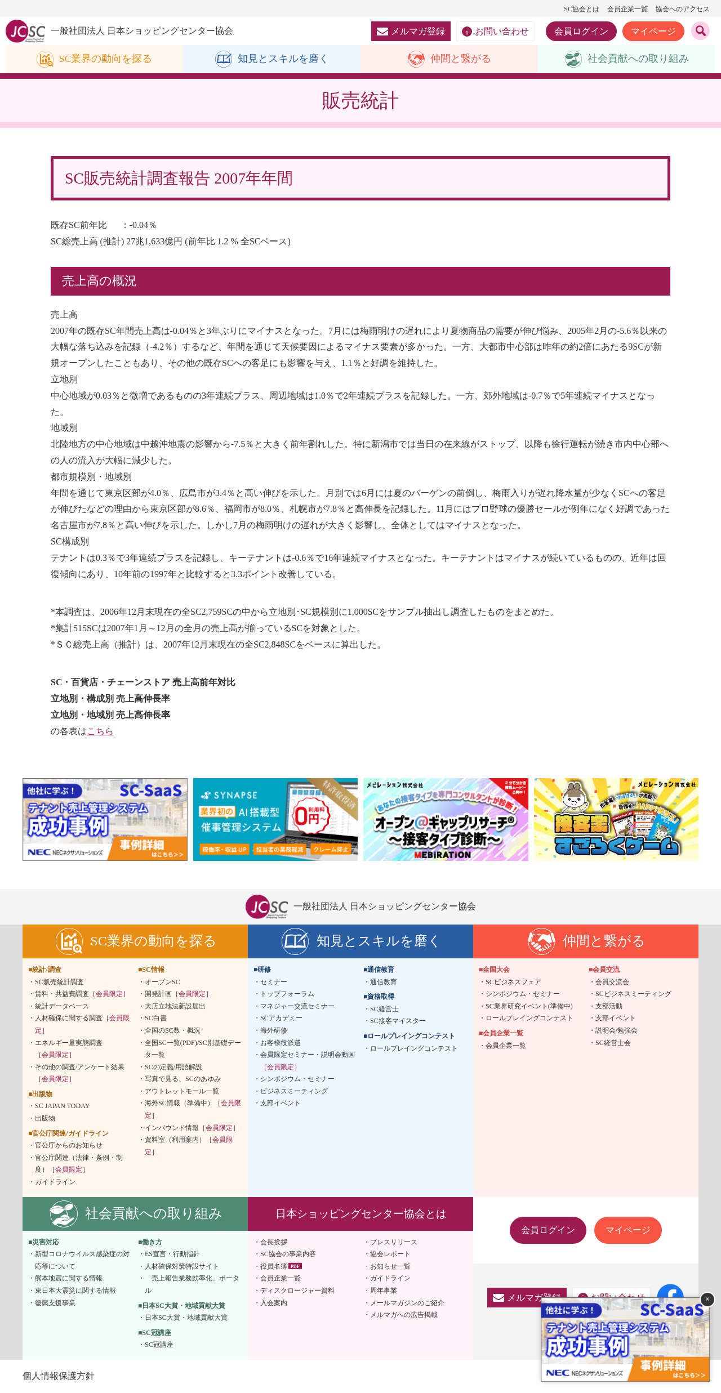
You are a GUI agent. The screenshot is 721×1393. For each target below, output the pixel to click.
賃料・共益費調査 (82, 994)
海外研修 (273, 1030)
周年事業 (383, 1290)
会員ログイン (581, 31)
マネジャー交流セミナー (297, 1006)
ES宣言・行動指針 (172, 1254)
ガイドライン (55, 1182)
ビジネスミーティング (294, 1091)
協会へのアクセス (683, 9)
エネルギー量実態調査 (69, 1049)
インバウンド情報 (192, 1128)
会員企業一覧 (627, 9)
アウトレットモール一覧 (182, 1091)
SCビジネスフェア (513, 982)
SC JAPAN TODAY (62, 1106)
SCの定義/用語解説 (173, 1067)
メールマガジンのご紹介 (407, 1303)
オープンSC (162, 982)
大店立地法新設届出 (175, 1006)
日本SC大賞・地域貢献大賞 (186, 1318)
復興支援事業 (55, 1303)
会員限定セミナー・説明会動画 (307, 1061)
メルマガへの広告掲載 (404, 1315)
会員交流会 (612, 982)
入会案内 (273, 1303)
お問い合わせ (495, 31)
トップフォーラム (287, 994)
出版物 (45, 1118)
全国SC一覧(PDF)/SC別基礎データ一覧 (193, 1049)
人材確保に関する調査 (82, 1025)
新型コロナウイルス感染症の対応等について (82, 1261)
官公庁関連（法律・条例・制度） (79, 1164)
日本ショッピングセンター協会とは (361, 1214)
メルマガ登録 (411, 31)
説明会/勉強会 (616, 1030)
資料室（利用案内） (189, 1146)
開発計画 (178, 994)
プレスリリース (393, 1242)
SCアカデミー (281, 1019)
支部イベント (280, 1104)
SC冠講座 (159, 1345)
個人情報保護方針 (59, 1376)
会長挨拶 (273, 1242)
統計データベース (62, 1006)
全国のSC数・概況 (173, 1030)
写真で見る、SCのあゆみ (183, 1079)
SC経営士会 (613, 1043)
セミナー (273, 982)
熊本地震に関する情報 (69, 1279)
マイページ (653, 31)
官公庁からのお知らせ (69, 1146)
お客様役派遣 (280, 1043)
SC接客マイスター (398, 1021)
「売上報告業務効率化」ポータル (192, 1285)
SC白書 (156, 1019)
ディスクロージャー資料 (297, 1290)
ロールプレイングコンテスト (414, 1048)
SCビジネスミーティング (633, 994)
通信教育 (383, 982)
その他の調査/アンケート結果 (79, 1073)
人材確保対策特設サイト (182, 1266)
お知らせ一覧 (390, 1266)
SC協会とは (581, 9)
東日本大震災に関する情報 (75, 1290)
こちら (100, 731)
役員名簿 (273, 1266)
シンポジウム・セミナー (297, 1079)
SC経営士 (384, 1009)
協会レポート (390, 1254)
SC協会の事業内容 (288, 1254)
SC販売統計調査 (59, 982)
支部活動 (608, 1006)
